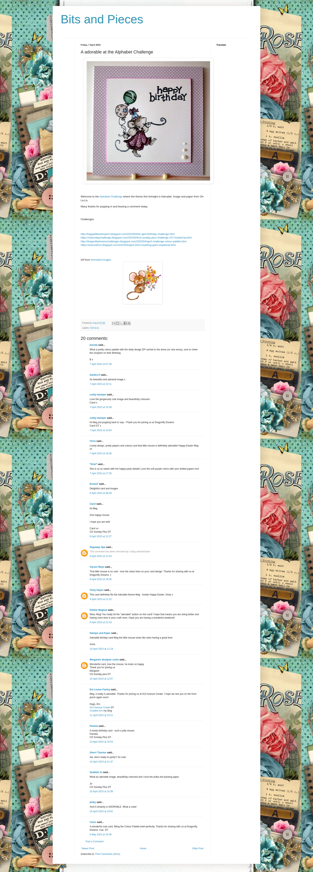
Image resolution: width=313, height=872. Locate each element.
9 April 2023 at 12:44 (101, 556)
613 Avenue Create (100, 707)
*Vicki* (93, 464)
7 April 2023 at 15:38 (101, 407)
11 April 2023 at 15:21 (101, 715)
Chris (93, 441)
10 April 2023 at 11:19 (101, 648)
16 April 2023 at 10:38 (101, 791)
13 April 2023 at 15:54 (101, 741)
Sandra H (95, 374)
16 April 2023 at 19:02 (101, 811)
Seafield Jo (96, 772)
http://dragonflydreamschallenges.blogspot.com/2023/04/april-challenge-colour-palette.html (133, 241)
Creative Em (96, 710)
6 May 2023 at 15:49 (100, 834)
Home (143, 848)
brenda (94, 345)
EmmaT (94, 484)
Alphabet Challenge (110, 196)
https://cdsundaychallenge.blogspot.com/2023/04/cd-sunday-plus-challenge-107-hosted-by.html (136, 237)
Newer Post (88, 848)
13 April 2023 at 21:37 (101, 761)
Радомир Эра (97, 547)
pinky (93, 802)
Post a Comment (94, 841)
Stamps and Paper (100, 633)
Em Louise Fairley (100, 689)
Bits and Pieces (102, 19)
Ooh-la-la (94, 328)
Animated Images (101, 259)
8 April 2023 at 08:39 (101, 493)
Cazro (93, 822)
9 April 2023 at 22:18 (101, 622)
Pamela (94, 726)
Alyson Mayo (97, 567)
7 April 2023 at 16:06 (101, 453)
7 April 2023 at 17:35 (101, 473)
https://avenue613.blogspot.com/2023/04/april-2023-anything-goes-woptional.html (128, 244)
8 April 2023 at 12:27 (101, 536)
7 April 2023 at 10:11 (101, 384)
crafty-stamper (98, 394)
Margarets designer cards (104, 659)
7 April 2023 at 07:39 (101, 364)
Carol (93, 504)
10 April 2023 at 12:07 (101, 678)
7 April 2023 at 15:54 (101, 430)
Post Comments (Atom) (107, 854)
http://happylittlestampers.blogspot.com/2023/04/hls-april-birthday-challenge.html (128, 234)
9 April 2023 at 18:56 (101, 579)
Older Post (197, 848)
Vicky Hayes (97, 590)
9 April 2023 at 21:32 (101, 599)
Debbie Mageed (98, 610)
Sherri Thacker (98, 752)
